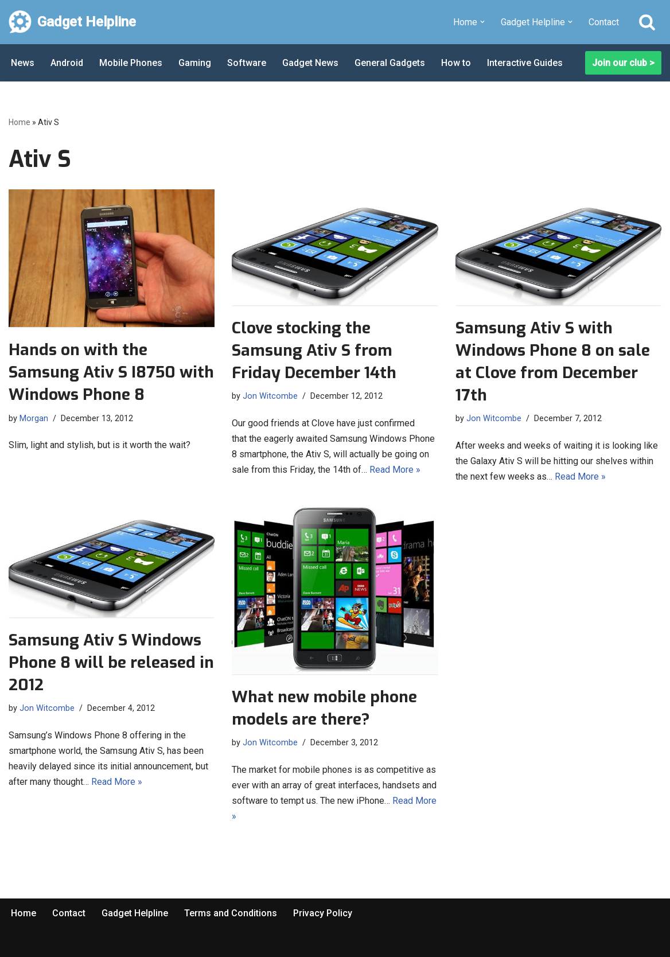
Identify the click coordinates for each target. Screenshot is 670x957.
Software (246, 62)
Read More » (394, 469)
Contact (604, 22)
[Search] (647, 21)
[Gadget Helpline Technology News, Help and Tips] (72, 22)
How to (456, 62)
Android (66, 62)
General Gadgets (390, 62)
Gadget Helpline (135, 913)
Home (19, 122)
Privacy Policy (322, 913)
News (22, 62)
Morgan (34, 418)
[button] (482, 22)
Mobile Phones (130, 62)
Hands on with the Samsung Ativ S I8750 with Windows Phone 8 (111, 372)
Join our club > (623, 62)
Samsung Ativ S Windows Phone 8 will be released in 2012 (111, 662)
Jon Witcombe (270, 396)
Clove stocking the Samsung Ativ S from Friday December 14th (314, 350)
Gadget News (310, 62)
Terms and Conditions (230, 913)
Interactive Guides (525, 62)
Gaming (194, 62)
